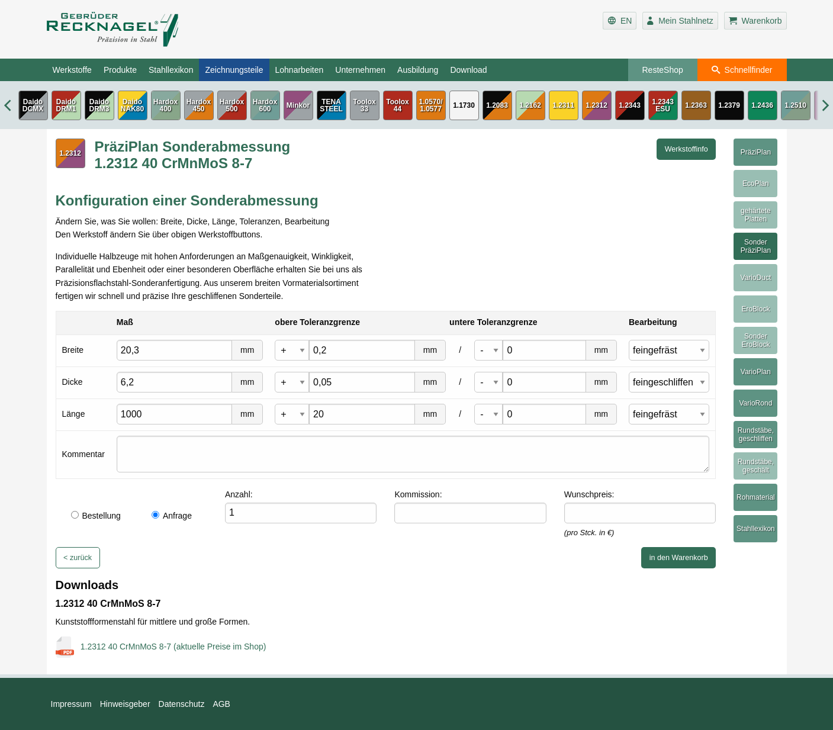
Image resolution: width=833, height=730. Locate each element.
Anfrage (172, 515)
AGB (221, 704)
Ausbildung (417, 70)
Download (468, 70)
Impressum (71, 704)
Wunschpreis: (589, 494)
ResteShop (662, 70)
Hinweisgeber (125, 704)
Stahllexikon (171, 70)
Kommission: (418, 494)
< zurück (77, 558)
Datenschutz (182, 704)
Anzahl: (239, 494)
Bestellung (96, 515)
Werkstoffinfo (686, 149)
